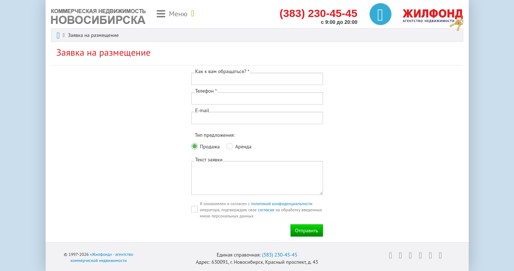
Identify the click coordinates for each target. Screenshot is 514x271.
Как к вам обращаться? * (222, 71)
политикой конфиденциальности (281, 203)
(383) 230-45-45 (279, 254)
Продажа (210, 146)
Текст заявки (209, 159)
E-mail (202, 110)
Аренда (243, 146)
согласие (266, 209)
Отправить (306, 230)
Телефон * (206, 91)
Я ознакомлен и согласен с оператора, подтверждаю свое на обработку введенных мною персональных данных (261, 210)
